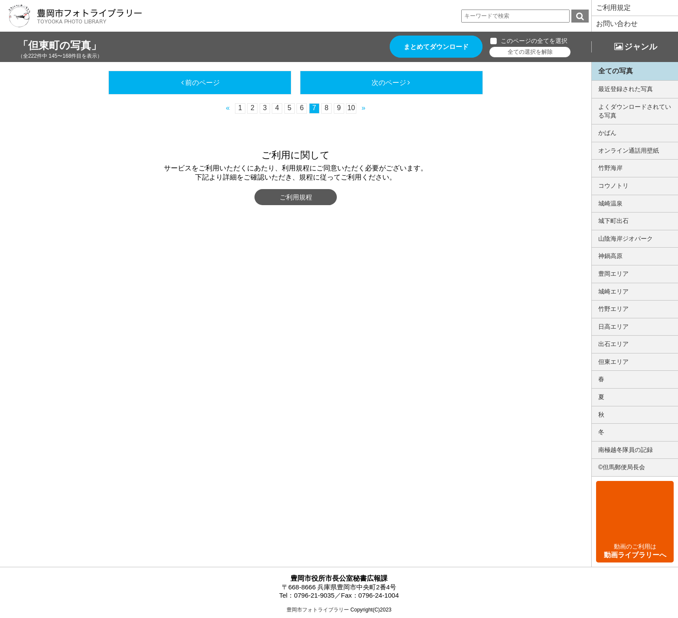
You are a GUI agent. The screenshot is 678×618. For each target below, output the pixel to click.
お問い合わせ (617, 23)
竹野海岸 (610, 167)
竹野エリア (613, 308)
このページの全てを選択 (534, 40)
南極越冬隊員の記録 (625, 449)
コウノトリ (613, 185)
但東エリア (613, 361)
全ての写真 (615, 71)
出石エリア (613, 343)
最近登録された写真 (625, 88)
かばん (607, 132)
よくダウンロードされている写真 (634, 111)
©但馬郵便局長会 (621, 467)
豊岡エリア (613, 273)
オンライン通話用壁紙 (628, 150)
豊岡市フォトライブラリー (318, 610)
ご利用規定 (613, 7)
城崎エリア (613, 291)
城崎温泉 (610, 203)
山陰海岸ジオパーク (625, 238)
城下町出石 (613, 220)
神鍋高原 (610, 255)
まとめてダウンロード (436, 46)
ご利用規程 (296, 197)
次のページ (389, 82)
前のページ (202, 82)
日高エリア (613, 326)
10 (351, 107)
